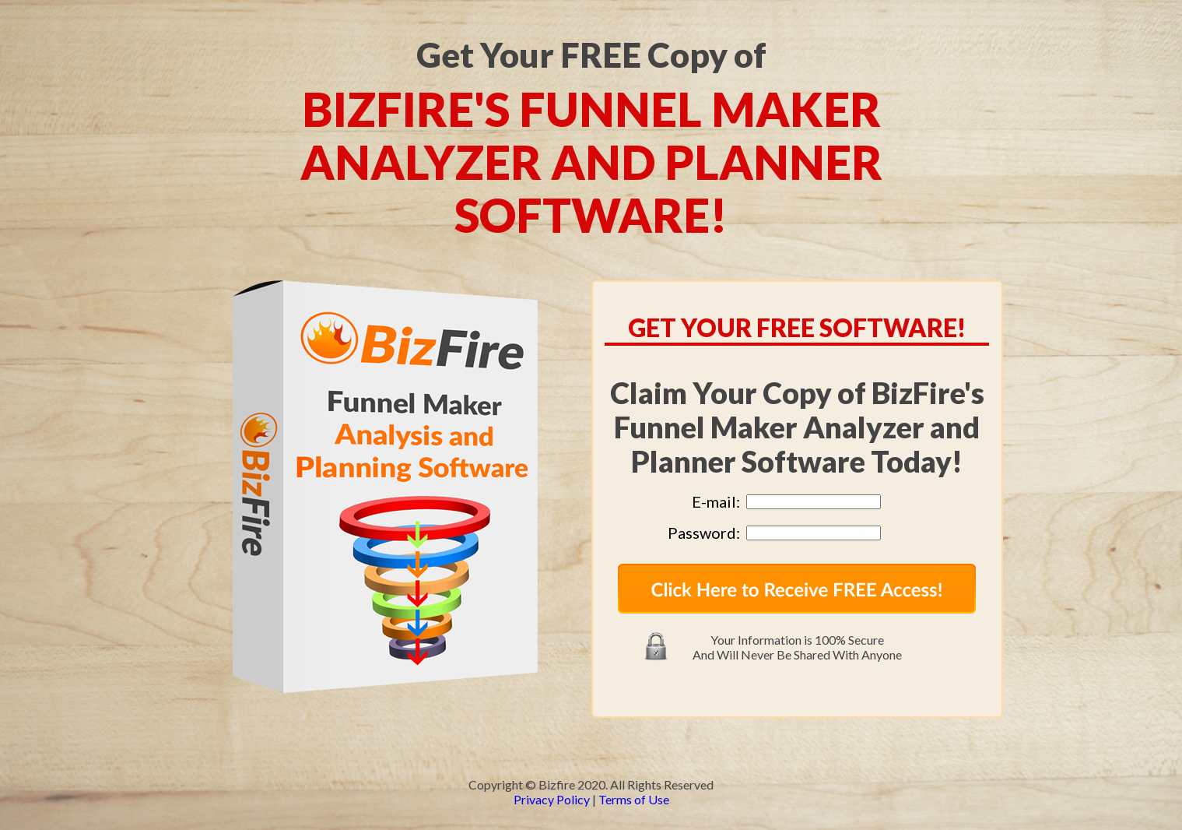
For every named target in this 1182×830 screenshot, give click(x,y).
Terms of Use (633, 799)
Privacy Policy (552, 799)
